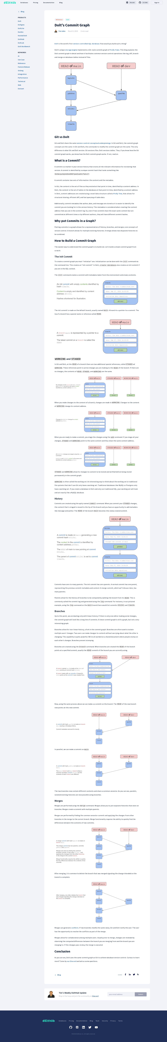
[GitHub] (71, 1027)
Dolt (56, 44)
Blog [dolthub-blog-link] (60, 3)
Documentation (81, 1021)
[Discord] (77, 1027)
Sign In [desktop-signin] (156, 3)
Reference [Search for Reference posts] (59, 20)
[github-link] (143, 2)
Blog (21, 11)
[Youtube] (96, 1027)
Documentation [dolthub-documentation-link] (48, 3)
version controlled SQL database (86, 44)
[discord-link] (130, 2)
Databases (62, 1021)
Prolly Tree (117, 194)
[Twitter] (90, 1027)
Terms (120, 1021)
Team (97, 1021)
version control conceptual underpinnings (94, 143)
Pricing (71, 1021)
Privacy (113, 1021)
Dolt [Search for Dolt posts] (67, 20)
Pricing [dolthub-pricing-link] (35, 3)
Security (105, 1021)
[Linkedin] (83, 1027)
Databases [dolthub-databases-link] (24, 3)
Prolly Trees (114, 50)
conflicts (74, 928)
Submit (140, 994)
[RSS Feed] (138, 976)
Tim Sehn (61, 31)
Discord (95, 996)
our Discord (71, 961)
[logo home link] (10, 2)
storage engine (71, 50)
